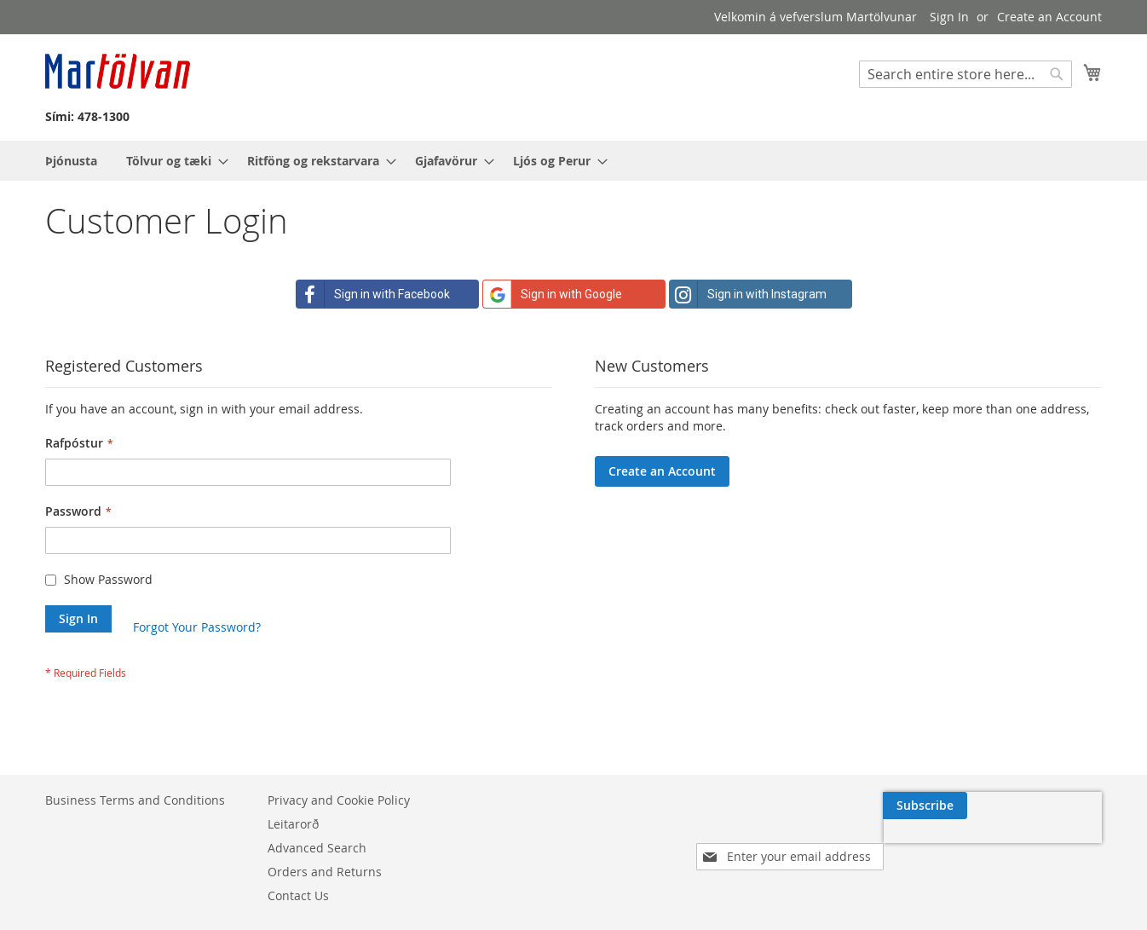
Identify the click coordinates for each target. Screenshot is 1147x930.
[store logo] (117, 71)
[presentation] (940, 844)
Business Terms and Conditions (135, 800)
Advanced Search (317, 848)
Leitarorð (293, 824)
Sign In (949, 17)
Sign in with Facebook (373, 294)
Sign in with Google (552, 294)
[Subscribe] (1059, 805)
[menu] (573, 161)
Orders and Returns (325, 872)
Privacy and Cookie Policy (339, 800)
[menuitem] (71, 161)
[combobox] (965, 74)
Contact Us (298, 895)
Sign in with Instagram (748, 294)
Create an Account (1049, 17)
